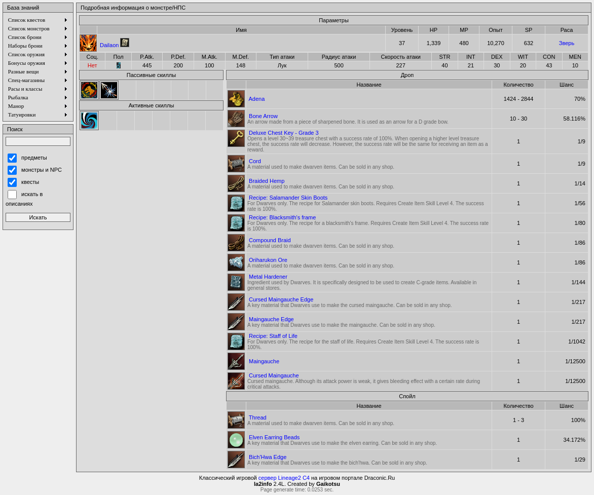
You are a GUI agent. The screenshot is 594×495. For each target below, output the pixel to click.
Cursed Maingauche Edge (281, 299)
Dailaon (109, 45)
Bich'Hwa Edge (267, 457)
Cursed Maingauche (274, 375)
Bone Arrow (263, 116)
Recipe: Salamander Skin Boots (288, 198)
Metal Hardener (268, 277)
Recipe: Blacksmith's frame (282, 217)
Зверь (566, 43)
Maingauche (264, 361)
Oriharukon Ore (268, 260)
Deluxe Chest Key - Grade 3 (284, 133)
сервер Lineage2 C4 (284, 478)
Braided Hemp (266, 181)
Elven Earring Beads (274, 437)
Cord (255, 161)
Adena (256, 99)
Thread (258, 417)
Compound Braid (270, 240)
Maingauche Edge (271, 319)
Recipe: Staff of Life (273, 336)
